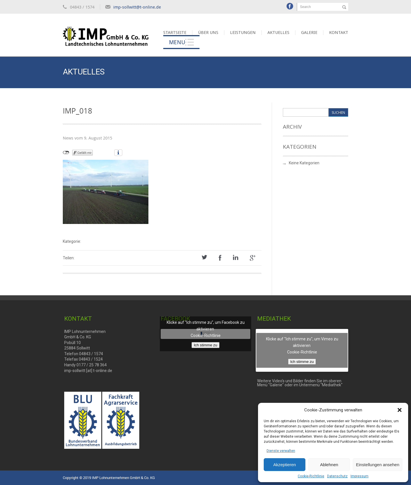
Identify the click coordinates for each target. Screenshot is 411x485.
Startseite (174, 32)
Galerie (309, 32)
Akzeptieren (284, 464)
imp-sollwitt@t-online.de (137, 7)
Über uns (208, 32)
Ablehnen (329, 464)
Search (305, 7)
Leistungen (243, 32)
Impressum (359, 476)
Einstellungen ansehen (377, 464)
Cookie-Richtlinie (311, 476)
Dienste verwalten (281, 451)
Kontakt (338, 32)
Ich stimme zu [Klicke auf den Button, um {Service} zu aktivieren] (205, 345)
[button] (399, 410)
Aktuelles (278, 32)
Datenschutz (337, 476)
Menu (177, 42)
